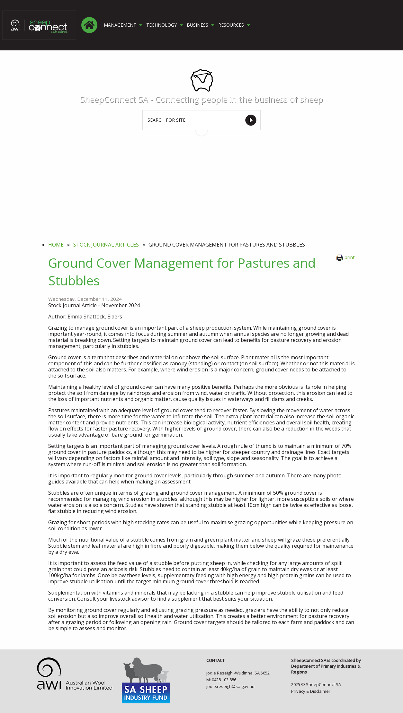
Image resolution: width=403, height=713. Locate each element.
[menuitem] (89, 25)
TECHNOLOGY (161, 25)
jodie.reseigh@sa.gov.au (230, 686)
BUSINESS (197, 25)
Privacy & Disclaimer (310, 691)
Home (56, 244)
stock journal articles (106, 244)
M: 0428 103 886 (221, 680)
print (345, 257)
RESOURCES (231, 25)
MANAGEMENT (120, 25)
